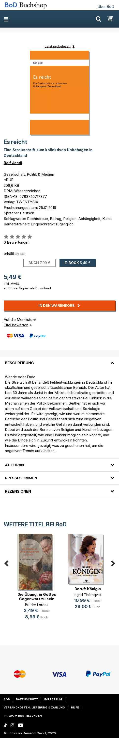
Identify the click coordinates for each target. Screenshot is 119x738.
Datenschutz (27, 699)
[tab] (59, 360)
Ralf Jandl (13, 162)
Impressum (53, 699)
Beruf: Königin (87, 588)
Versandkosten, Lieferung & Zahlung (34, 707)
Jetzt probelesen (58, 46)
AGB (7, 699)
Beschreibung (19, 363)
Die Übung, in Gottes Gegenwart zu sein (36, 596)
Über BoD (105, 6)
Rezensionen (18, 491)
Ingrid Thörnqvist (87, 595)
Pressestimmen (21, 478)
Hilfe (75, 707)
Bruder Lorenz (36, 605)
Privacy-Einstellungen (23, 715)
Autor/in (14, 465)
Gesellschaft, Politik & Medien (29, 174)
